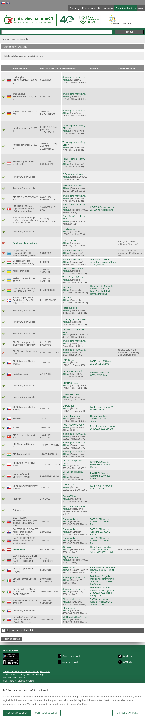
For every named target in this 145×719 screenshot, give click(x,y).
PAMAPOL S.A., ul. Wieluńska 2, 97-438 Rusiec (100, 464)
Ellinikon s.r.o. (69, 229)
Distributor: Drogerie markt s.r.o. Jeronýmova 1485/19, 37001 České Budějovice (102, 580)
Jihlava (65, 80)
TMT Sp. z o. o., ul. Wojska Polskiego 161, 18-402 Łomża (101, 602)
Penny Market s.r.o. (72, 519)
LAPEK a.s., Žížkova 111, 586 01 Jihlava (102, 408)
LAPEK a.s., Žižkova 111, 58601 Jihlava (102, 487)
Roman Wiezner (70, 496)
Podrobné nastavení (127, 713)
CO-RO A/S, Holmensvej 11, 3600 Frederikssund (102, 208)
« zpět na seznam (11, 639)
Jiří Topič (66, 547)
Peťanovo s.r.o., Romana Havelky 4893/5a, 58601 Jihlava (102, 570)
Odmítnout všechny (46, 713)
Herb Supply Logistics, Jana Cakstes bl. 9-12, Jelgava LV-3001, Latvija (102, 549)
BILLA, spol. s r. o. (71, 599)
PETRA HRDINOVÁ (72, 371)
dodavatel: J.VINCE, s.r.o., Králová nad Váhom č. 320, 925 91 (103, 262)
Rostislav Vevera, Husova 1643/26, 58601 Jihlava (102, 427)
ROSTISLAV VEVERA (73, 425)
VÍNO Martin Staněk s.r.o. (75, 617)
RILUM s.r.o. (68, 608)
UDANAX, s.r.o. (70, 383)
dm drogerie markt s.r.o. (74, 77)
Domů (5, 39)
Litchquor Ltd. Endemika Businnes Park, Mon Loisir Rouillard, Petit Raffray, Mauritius (102, 290)
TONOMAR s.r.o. (70, 394)
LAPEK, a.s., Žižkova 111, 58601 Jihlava (100, 362)
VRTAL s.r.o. (68, 287)
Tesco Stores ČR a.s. (72, 268)
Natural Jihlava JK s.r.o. (74, 250)
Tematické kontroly (18, 39)
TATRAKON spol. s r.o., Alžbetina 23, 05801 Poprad (101, 522)
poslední (25, 630)
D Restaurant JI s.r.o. (72, 174)
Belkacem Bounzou (72, 185)
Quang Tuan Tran (71, 416)
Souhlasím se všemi (17, 713)
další (13, 630)
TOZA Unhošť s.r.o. (71, 240)
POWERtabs (19, 549)
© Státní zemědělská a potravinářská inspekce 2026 (26, 671)
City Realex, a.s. (70, 557)
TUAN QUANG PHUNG (74, 319)
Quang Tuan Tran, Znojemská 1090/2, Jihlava (99, 418)
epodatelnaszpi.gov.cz (36, 674)
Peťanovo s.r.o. (70, 308)
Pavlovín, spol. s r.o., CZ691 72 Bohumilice (100, 374)
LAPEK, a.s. (68, 360)
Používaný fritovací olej (25, 243)
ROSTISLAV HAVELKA (73, 506)
